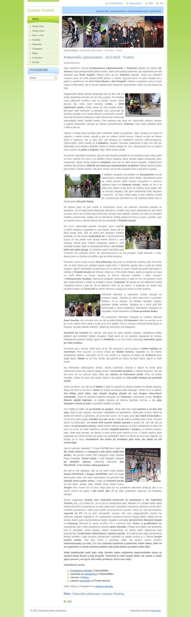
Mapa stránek (135, 3)
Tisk (161, 3)
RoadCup (119, 593)
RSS (151, 3)
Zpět (69, 601)
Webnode (156, 610)
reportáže (85, 580)
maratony (107, 593)
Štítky (67, 593)
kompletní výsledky (81, 570)
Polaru (85, 577)
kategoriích (91, 574)
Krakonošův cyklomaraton (86, 593)
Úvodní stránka (70, 50)
